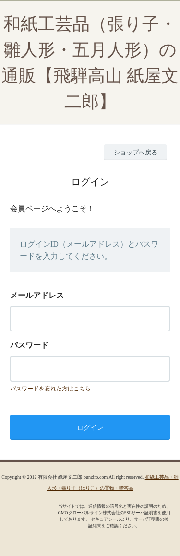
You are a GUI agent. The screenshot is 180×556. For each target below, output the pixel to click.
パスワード (29, 345)
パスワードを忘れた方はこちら (50, 388)
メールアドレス (37, 295)
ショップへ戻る (135, 152)
